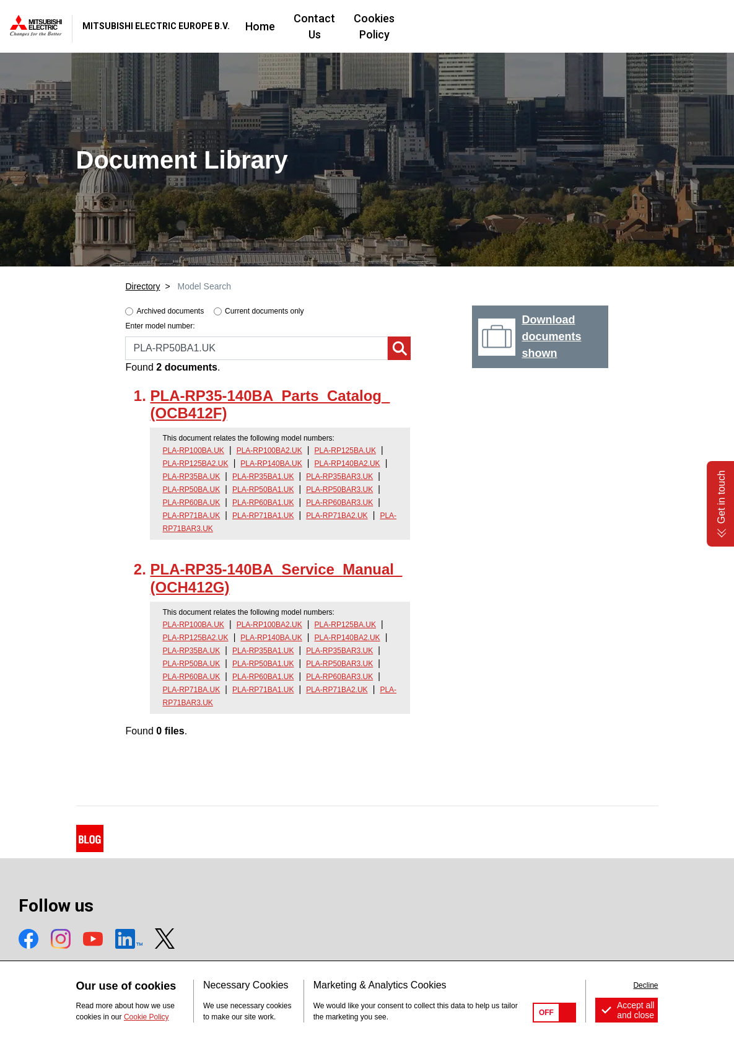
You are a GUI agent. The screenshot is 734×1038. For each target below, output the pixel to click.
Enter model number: (159, 326)
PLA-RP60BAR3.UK (339, 502)
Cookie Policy (146, 1017)
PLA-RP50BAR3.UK (339, 489)
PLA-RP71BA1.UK (263, 515)
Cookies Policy (520, 26)
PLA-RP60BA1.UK (263, 502)
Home (375, 26)
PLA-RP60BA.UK (191, 502)
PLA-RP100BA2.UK (269, 450)
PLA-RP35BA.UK (191, 476)
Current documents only (264, 311)
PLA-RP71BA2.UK (336, 515)
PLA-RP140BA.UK (271, 463)
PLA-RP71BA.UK (191, 515)
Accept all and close (636, 1010)
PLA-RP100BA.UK (193, 450)
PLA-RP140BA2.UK (347, 463)
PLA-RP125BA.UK (345, 450)
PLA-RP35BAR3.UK (339, 476)
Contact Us (437, 26)
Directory (142, 286)
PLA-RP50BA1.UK (263, 489)
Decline (645, 985)
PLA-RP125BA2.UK (195, 463)
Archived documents (170, 311)
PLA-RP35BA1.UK (263, 476)
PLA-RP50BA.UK (191, 489)
